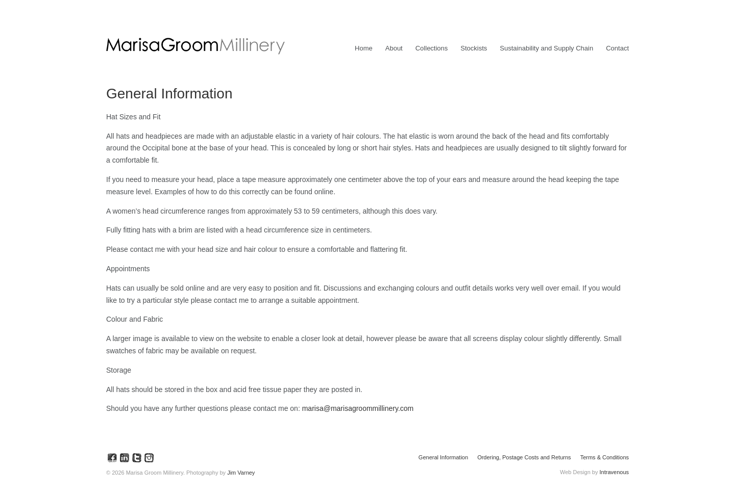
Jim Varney (241, 473)
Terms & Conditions (604, 457)
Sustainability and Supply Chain (546, 48)
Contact (617, 48)
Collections (431, 48)
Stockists (473, 48)
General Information (443, 457)
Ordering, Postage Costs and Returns (524, 457)
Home (364, 48)
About (394, 48)
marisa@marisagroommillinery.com (358, 408)
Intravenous (614, 472)
